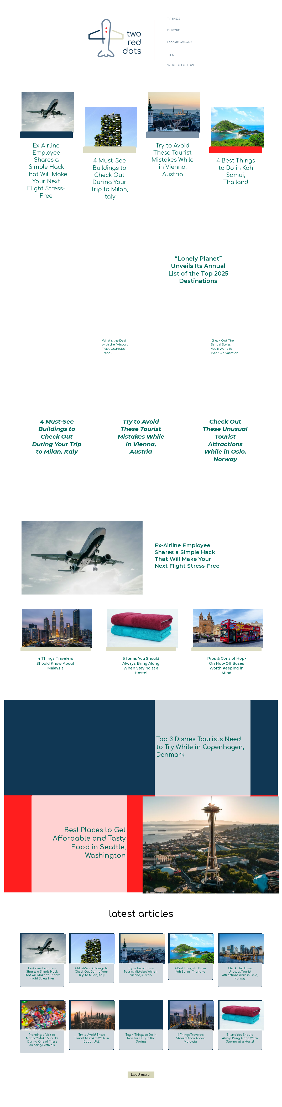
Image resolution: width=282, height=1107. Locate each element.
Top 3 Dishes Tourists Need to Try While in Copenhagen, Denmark (200, 722)
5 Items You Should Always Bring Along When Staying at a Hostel (141, 640)
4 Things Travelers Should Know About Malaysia (55, 638)
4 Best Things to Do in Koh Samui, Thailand (236, 162)
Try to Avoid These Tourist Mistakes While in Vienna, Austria (172, 149)
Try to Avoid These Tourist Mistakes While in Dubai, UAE (91, 1013)
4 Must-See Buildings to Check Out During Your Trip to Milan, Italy (109, 164)
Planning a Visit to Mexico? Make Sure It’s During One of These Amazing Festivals (42, 1014)
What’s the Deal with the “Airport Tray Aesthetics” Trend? (115, 318)
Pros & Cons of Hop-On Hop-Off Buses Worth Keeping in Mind (227, 640)
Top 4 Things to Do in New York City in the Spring (141, 1013)
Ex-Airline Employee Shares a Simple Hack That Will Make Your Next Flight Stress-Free (46, 152)
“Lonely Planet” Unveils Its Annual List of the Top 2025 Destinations (198, 241)
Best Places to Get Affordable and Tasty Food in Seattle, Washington (82, 817)
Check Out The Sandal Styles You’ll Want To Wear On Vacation (224, 318)
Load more (140, 1049)
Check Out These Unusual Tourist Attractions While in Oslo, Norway (225, 403)
